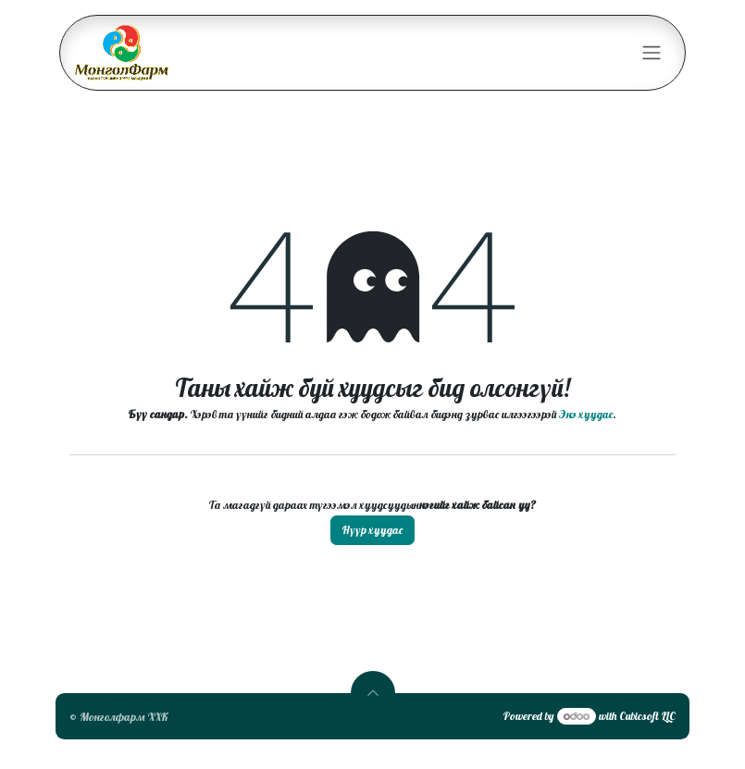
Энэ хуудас (586, 414)
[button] (373, 693)
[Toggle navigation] (651, 53)
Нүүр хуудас (372, 530)
